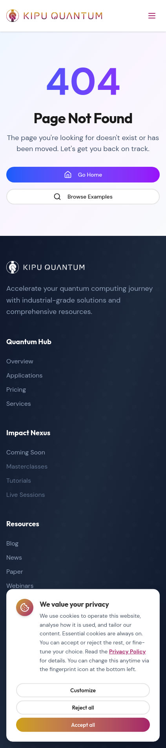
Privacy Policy (127, 653)
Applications (24, 375)
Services (18, 404)
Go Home (83, 175)
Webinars (19, 586)
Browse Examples (83, 197)
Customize (83, 691)
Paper (14, 571)
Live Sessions (25, 495)
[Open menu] (152, 16)
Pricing (16, 389)
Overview (19, 361)
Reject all (83, 709)
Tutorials (18, 480)
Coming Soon (25, 452)
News (14, 557)
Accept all (83, 726)
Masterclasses (26, 466)
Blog (12, 543)
